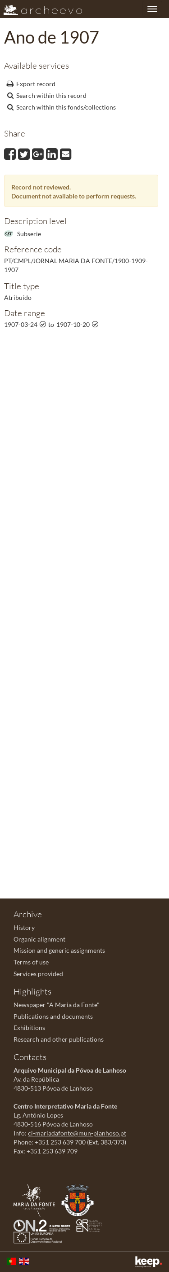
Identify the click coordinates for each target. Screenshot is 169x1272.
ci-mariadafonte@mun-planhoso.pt (77, 1133)
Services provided (38, 973)
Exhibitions (29, 1027)
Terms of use (31, 962)
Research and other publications (59, 1039)
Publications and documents (53, 1016)
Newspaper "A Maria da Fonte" (57, 1004)
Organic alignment (39, 939)
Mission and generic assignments (59, 950)
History (24, 927)
